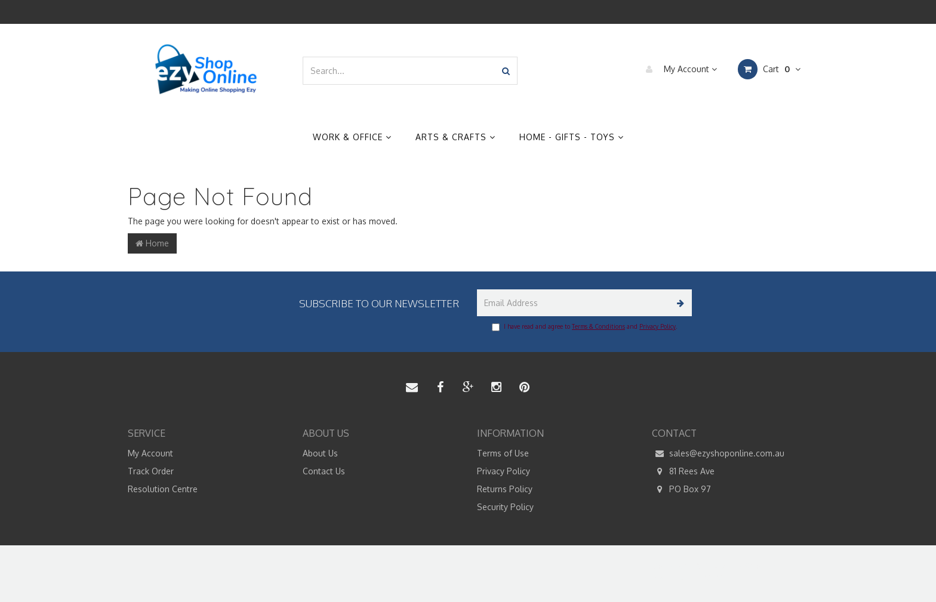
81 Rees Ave (683, 471)
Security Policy (505, 507)
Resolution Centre (163, 489)
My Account (678, 69)
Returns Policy (504, 489)
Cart (769, 69)
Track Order (151, 471)
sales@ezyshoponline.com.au (718, 453)
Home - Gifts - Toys (571, 137)
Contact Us (324, 471)
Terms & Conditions (598, 326)
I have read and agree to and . (584, 327)
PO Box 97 (681, 489)
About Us (320, 453)
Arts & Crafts (455, 137)
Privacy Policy (657, 326)
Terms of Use (503, 453)
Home (152, 243)
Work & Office (352, 137)
